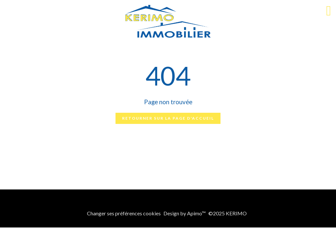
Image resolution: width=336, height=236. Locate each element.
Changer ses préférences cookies (124, 213)
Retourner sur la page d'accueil (168, 118)
